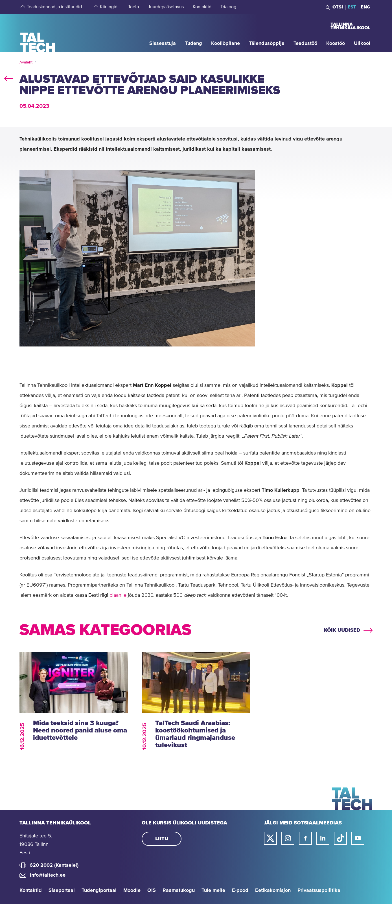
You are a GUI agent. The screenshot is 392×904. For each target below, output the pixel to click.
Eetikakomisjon (273, 890)
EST (352, 7)
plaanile (118, 595)
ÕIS (151, 890)
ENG (365, 7)
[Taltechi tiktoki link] (340, 838)
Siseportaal (62, 890)
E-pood (240, 890)
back (8, 77)
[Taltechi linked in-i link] (322, 838)
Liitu (161, 838)
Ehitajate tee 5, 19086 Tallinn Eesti (35, 844)
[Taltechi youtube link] (357, 838)
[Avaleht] (37, 33)
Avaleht (25, 62)
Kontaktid (30, 890)
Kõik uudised (342, 630)
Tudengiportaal (99, 890)
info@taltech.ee (47, 875)
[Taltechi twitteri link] (270, 838)
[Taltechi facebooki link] (305, 838)
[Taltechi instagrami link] (287, 838)
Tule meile (213, 890)
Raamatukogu (179, 890)
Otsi (337, 7)
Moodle (132, 890)
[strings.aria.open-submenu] (22, 7)
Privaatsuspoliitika (318, 890)
